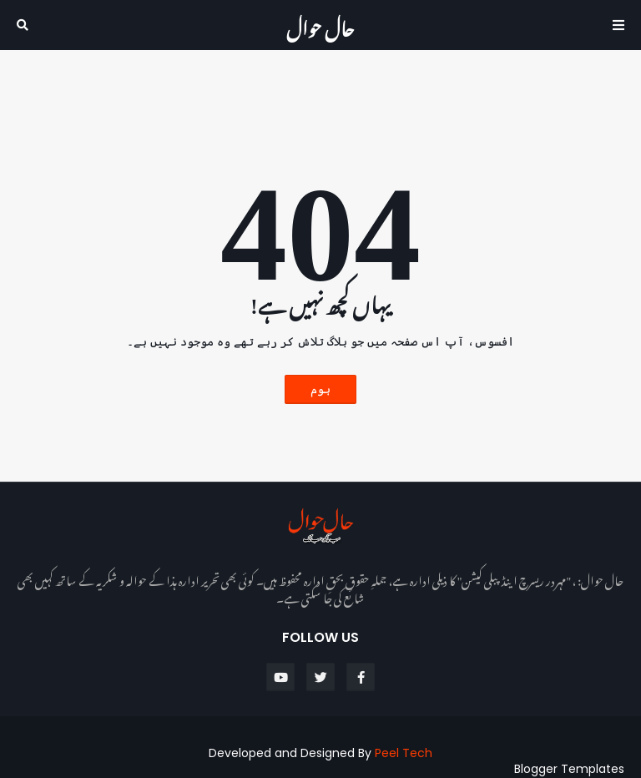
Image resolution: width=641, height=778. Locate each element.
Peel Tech (403, 753)
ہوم (320, 389)
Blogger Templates (569, 768)
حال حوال (320, 25)
